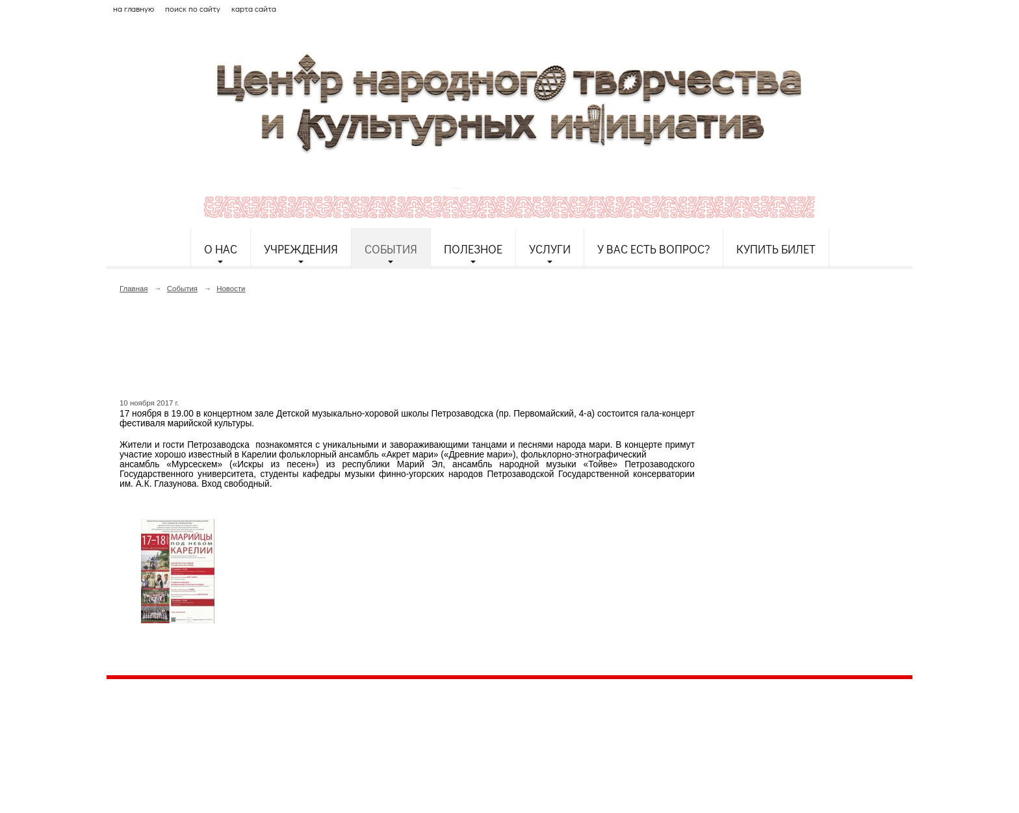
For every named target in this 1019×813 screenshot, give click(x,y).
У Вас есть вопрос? (653, 249)
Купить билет (776, 249)
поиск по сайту (192, 8)
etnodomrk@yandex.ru (420, 736)
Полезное (473, 249)
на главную (133, 8)
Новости (230, 288)
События (391, 249)
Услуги (550, 249)
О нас (220, 249)
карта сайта (253, 8)
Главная (134, 288)
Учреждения (301, 249)
